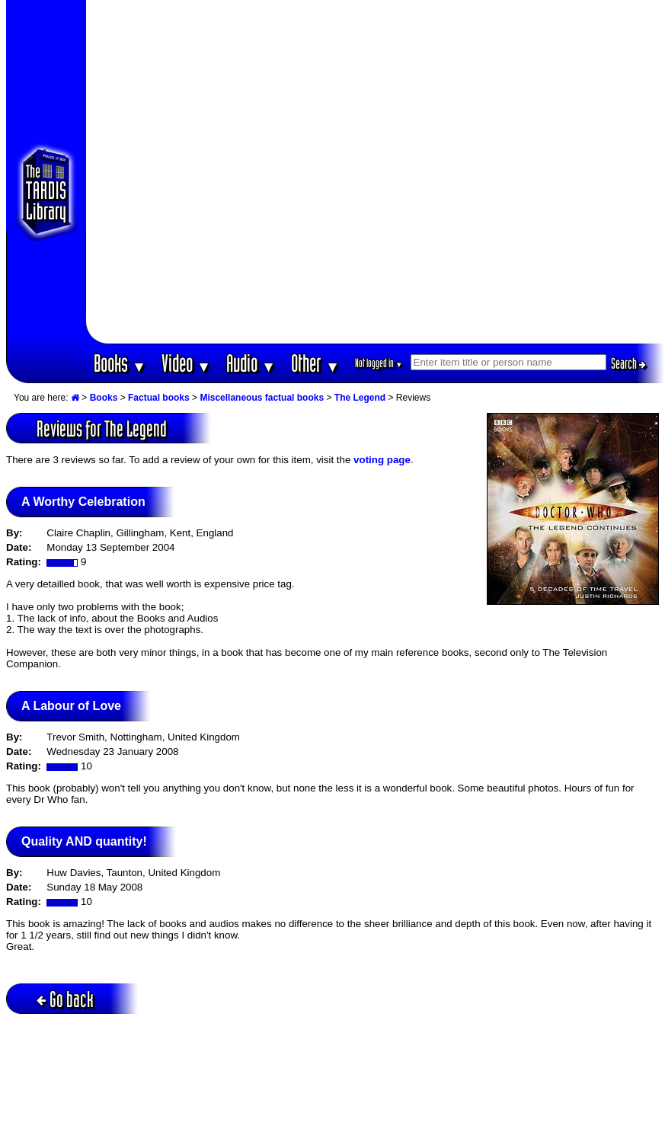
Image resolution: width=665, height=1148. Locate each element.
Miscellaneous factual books (262, 397)
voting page (382, 459)
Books (120, 363)
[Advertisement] (172, 172)
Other (315, 363)
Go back (65, 999)
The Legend (359, 397)
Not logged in (379, 363)
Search (628, 363)
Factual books (159, 397)
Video (186, 363)
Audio (251, 363)
